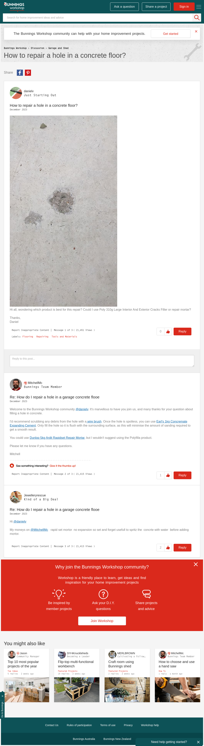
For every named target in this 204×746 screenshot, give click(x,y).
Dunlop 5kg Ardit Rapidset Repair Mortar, (57, 437)
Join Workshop (102, 621)
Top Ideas (13, 671)
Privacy (128, 725)
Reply (182, 331)
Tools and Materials (64, 337)
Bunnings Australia (84, 738)
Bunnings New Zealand (117, 738)
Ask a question (124, 6)
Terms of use (107, 725)
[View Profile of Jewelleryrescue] (35, 495)
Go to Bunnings (2, 710)
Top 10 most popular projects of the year (23, 664)
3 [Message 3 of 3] (65, 546)
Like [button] (168, 331)
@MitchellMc (39, 529)
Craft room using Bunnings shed (121, 664)
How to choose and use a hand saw (177, 664)
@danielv (82, 409)
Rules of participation (79, 725)
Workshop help (150, 725)
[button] (63, 211)
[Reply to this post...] (102, 361)
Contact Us (51, 725)
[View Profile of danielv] (29, 91)
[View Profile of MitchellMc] (35, 382)
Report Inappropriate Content (30, 330)
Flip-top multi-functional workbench (75, 664)
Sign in (184, 6)
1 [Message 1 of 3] (65, 330)
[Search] (102, 17)
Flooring (27, 337)
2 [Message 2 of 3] (65, 473)
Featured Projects (67, 671)
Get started (170, 33)
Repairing (42, 337)
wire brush (93, 421)
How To (162, 671)
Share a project (156, 6)
